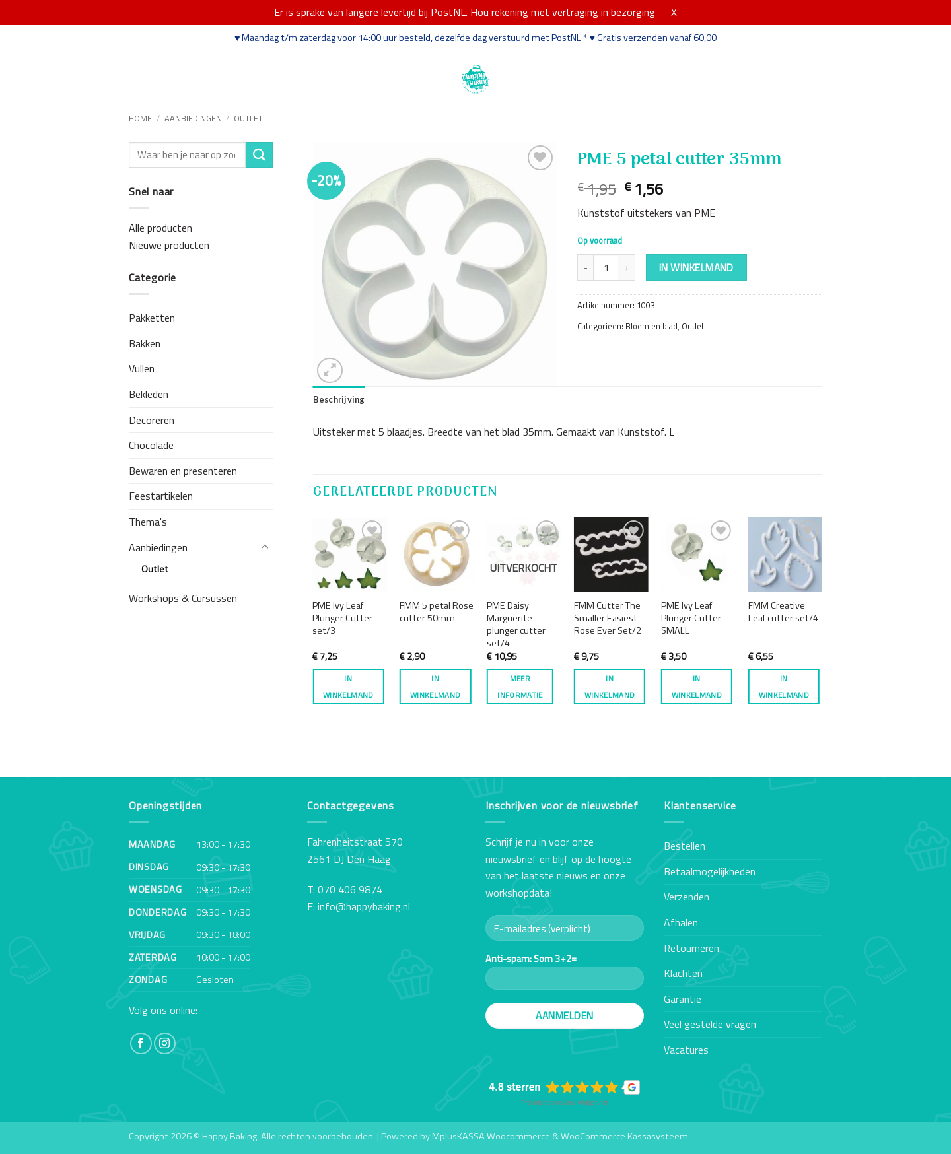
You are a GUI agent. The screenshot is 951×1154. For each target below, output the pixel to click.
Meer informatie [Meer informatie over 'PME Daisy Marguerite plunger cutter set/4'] (519, 686)
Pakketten (152, 317)
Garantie (682, 999)
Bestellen (684, 846)
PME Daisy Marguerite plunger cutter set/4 (516, 624)
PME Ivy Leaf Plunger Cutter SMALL (691, 617)
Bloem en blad (651, 326)
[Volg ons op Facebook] (141, 1043)
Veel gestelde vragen (710, 1024)
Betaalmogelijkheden (710, 871)
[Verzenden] (259, 155)
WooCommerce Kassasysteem (624, 1136)
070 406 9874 (350, 889)
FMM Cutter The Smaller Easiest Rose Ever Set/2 (607, 617)
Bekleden (148, 394)
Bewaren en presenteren (183, 471)
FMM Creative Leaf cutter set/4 (783, 611)
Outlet (248, 118)
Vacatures (686, 1050)
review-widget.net (582, 1102)
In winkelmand (696, 267)
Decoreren (151, 420)
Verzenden (686, 896)
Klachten (683, 973)
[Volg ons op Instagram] (165, 1043)
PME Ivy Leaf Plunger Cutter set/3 (342, 617)
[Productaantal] (606, 267)
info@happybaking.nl (364, 906)
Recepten (316, 71)
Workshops (254, 71)
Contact (400, 71)
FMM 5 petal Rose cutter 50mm (437, 611)
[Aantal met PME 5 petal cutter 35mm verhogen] (627, 267)
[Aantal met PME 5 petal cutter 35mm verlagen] (585, 267)
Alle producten (160, 228)
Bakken (144, 343)
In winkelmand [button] (348, 686)
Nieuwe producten (169, 245)
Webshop (192, 71)
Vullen (142, 368)
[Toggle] (265, 547)
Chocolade (151, 445)
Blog (360, 71)
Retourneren (691, 948)
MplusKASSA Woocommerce (491, 1136)
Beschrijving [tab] (339, 399)
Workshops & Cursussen (183, 598)
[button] (697, 72)
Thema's (148, 521)
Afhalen (681, 922)
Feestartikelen (161, 496)
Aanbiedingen (193, 118)
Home (143, 71)
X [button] (674, 12)
